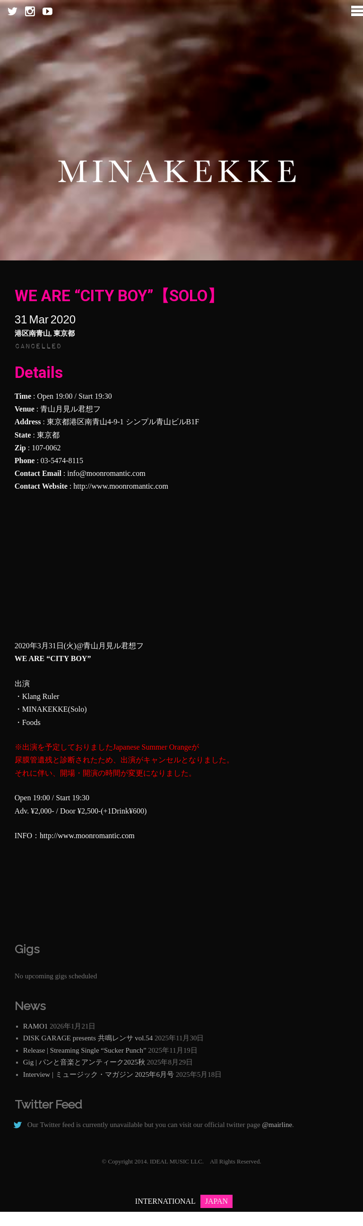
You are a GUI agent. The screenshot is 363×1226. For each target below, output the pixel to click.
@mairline (277, 1124)
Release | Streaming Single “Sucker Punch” (85, 1050)
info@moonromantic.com (106, 473)
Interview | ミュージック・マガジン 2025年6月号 (98, 1074)
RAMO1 (35, 1026)
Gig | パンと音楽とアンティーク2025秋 (84, 1062)
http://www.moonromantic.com (120, 486)
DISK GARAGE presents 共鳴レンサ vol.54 (88, 1038)
